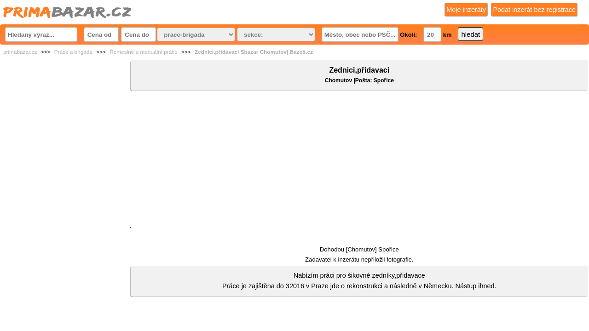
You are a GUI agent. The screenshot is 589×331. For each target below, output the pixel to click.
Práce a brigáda (73, 52)
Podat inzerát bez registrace (534, 9)
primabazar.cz (20, 52)
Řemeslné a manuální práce (144, 52)
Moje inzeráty (466, 9)
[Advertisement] (359, 160)
